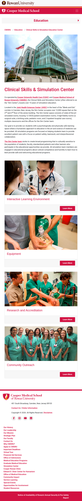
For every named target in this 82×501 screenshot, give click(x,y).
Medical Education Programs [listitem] (15, 460)
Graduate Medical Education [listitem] (15, 463)
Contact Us (16, 408)
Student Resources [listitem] (11, 488)
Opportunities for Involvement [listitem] (16, 485)
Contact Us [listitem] (8, 441)
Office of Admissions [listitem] (12, 458)
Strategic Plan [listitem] (9, 436)
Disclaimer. (48, 413)
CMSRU (7, 30)
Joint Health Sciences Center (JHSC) (32, 107)
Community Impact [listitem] (11, 477)
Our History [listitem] (8, 427)
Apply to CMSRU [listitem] (10, 447)
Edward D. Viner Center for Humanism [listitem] (19, 472)
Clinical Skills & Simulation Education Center (44, 30)
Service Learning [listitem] (10, 480)
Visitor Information (29, 408)
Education (18, 30)
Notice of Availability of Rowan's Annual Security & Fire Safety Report (43, 496)
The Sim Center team (13, 141)
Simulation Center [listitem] (11, 466)
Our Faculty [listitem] (8, 438)
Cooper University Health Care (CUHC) (33, 97)
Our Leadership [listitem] (10, 430)
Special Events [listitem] (10, 483)
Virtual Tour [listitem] (8, 452)
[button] (41, 20)
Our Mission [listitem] (8, 433)
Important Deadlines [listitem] (12, 449)
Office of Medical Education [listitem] (15, 474)
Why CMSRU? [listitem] (9, 444)
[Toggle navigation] (77, 11)
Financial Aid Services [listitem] (13, 455)
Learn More (67, 208)
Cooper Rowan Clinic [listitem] (12, 469)
